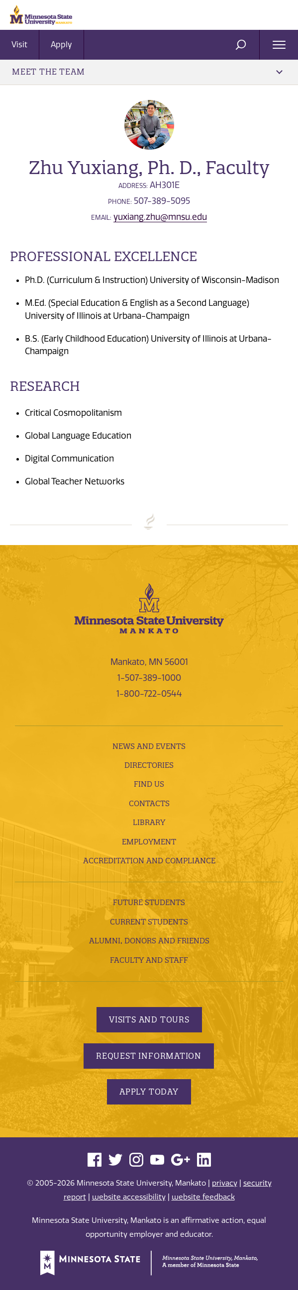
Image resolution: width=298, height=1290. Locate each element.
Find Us (149, 784)
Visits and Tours (149, 1019)
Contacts (149, 803)
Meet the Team (147, 72)
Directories (149, 765)
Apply (61, 44)
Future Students (149, 902)
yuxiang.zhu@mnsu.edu (160, 217)
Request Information (148, 1056)
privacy (224, 1183)
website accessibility (129, 1197)
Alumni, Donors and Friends (149, 940)
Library (149, 822)
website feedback (203, 1197)
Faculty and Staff (149, 960)
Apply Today (149, 1092)
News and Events (149, 746)
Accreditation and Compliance (149, 860)
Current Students (149, 921)
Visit (19, 44)
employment (149, 841)
